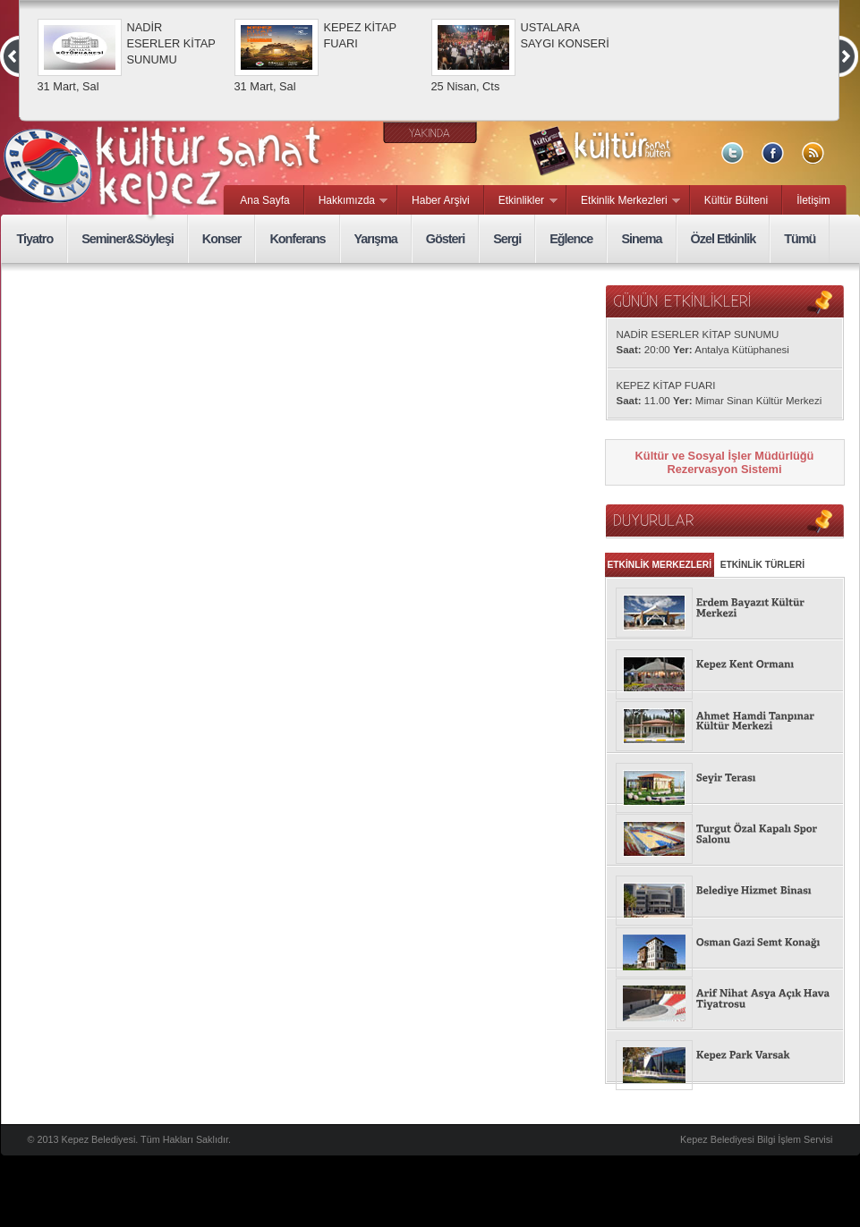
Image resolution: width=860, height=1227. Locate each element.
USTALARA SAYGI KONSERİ (565, 35)
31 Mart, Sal (68, 86)
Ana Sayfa (264, 200)
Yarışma (375, 239)
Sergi (507, 239)
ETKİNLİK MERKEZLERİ (660, 565)
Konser (222, 239)
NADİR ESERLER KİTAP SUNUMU (171, 43)
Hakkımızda (346, 201)
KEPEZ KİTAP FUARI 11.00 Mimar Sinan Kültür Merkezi (719, 393)
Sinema (641, 239)
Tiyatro (35, 239)
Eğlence (570, 239)
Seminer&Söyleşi (127, 239)
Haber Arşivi (441, 200)
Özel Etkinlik (723, 239)
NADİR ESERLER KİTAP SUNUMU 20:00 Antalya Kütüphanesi (703, 342)
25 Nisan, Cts (465, 86)
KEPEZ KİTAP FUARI (360, 35)
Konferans (297, 239)
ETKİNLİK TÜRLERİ (762, 565)
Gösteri (445, 239)
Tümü (799, 239)
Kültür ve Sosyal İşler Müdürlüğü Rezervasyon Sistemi (724, 462)
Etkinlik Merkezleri (623, 201)
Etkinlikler (521, 201)
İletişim (813, 200)
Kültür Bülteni (736, 200)
